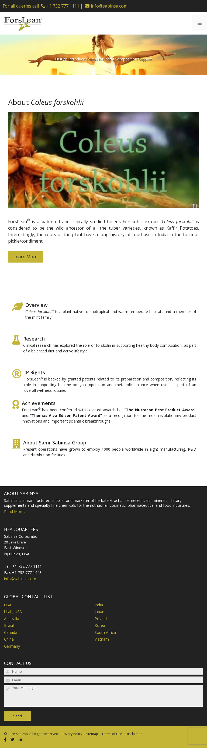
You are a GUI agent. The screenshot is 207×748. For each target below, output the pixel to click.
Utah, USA (13, 611)
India (99, 604)
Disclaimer (134, 734)
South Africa (105, 632)
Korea (100, 625)
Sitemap (92, 734)
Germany (12, 646)
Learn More (25, 257)
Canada (10, 632)
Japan (99, 611)
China (9, 639)
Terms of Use (112, 734)
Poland (101, 618)
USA (7, 604)
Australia (11, 618)
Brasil (9, 625)
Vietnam (102, 639)
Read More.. (14, 511)
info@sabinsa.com (109, 6)
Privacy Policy (72, 734)
